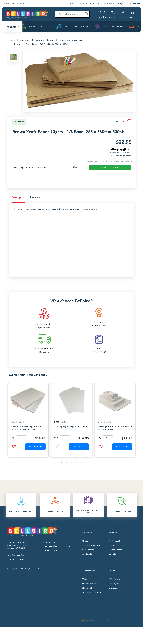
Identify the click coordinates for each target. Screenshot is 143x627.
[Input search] (69, 14)
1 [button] (61, 462)
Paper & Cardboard (44, 40)
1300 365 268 (133, 4)
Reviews (35, 197)
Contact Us (114, 545)
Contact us (50, 542)
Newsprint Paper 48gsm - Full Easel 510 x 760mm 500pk (26, 428)
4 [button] (76, 462)
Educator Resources (89, 4)
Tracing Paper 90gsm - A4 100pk (70, 427)
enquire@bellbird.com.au (57, 546)
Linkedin (114, 588)
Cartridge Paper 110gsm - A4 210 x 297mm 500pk (115, 428)
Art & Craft (25, 40)
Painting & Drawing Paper (70, 40)
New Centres (88, 550)
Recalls (112, 554)
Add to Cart (109, 167)
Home (12, 40)
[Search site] (86, 14)
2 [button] (66, 462)
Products (12, 27)
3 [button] (71, 462)
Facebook (114, 579)
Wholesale (109, 4)
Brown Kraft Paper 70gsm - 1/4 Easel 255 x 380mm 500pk (41, 44)
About (72, 4)
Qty (75, 167)
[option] (28, 421)
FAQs (120, 4)
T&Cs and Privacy (90, 584)
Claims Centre (115, 550)
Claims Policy (88, 588)
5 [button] (81, 462)
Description (18, 197)
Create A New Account (13, 4)
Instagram (114, 584)
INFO (120, 150)
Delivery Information (91, 593)
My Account (114, 541)
